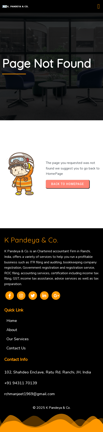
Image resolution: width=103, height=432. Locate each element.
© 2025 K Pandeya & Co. (51, 407)
